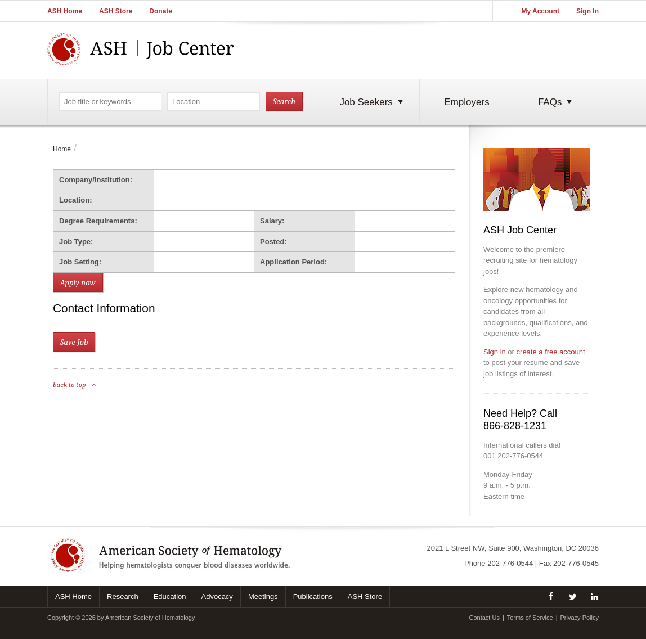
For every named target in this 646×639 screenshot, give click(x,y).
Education (170, 596)
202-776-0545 (576, 563)
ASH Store (115, 11)
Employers (466, 102)
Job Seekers (372, 102)
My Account (540, 11)
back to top (75, 384)
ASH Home (64, 11)
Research (122, 596)
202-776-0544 (510, 563)
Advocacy (217, 596)
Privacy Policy (579, 617)
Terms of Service (530, 617)
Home (62, 149)
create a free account (551, 352)
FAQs (556, 102)
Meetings (263, 596)
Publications (313, 596)
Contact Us (484, 617)
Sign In (587, 11)
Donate (160, 11)
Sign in (494, 352)
